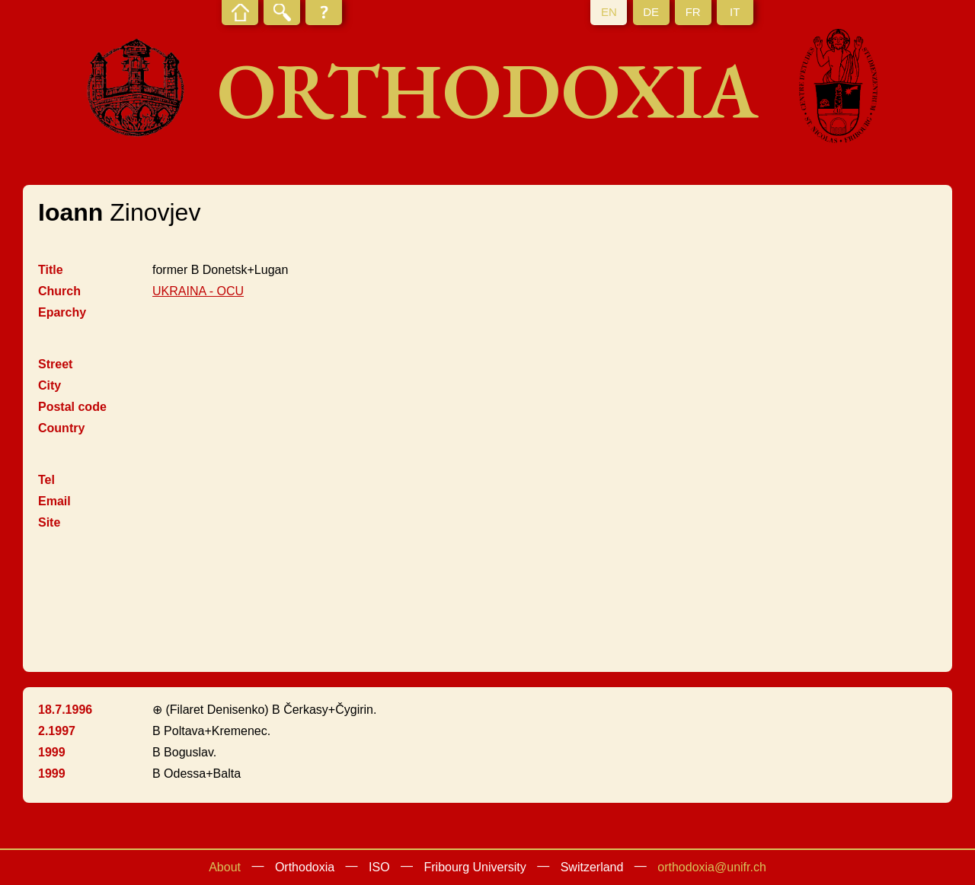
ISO (379, 867)
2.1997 (56, 730)
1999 (52, 752)
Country (61, 428)
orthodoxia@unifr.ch (711, 867)
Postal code (72, 406)
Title (50, 269)
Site (49, 522)
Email (54, 501)
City (49, 385)
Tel (46, 479)
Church (59, 291)
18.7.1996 (65, 709)
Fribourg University (475, 867)
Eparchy (62, 312)
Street (55, 364)
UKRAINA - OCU (198, 291)
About (225, 867)
